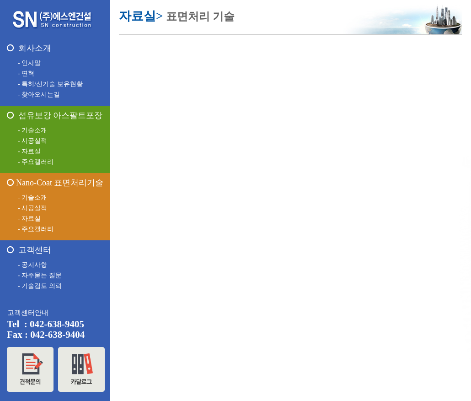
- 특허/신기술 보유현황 (50, 84)
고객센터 (29, 250)
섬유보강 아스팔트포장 (54, 115)
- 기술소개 (32, 130)
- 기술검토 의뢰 (40, 285)
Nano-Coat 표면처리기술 (55, 182)
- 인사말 (29, 63)
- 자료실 (29, 151)
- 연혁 (26, 73)
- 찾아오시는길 (39, 94)
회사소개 (29, 48)
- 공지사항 (32, 264)
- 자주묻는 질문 (40, 275)
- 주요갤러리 (36, 161)
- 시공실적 (32, 140)
